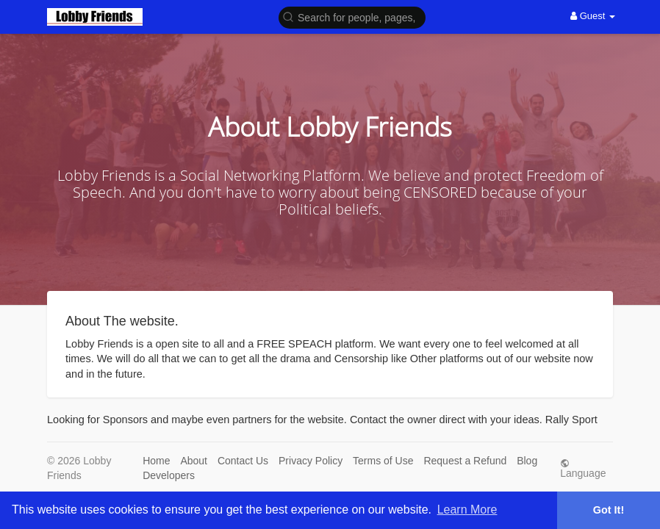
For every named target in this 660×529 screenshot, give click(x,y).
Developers (169, 475)
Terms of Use (383, 461)
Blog (527, 461)
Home (156, 461)
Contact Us (243, 461)
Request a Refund (464, 461)
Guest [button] (592, 15)
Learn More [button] (467, 509)
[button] (352, 16)
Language (583, 468)
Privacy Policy (310, 461)
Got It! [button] (608, 510)
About (193, 461)
